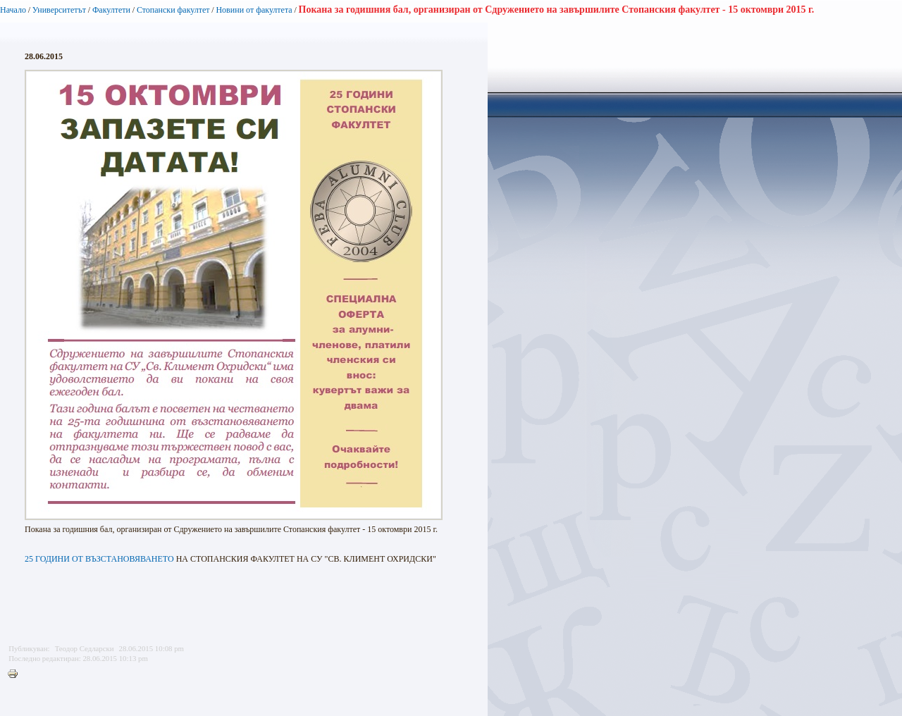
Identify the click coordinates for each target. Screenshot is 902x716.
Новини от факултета (254, 10)
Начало (13, 10)
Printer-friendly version (16, 674)
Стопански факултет (173, 10)
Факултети (111, 10)
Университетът (59, 10)
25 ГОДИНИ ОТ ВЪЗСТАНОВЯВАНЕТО (99, 559)
